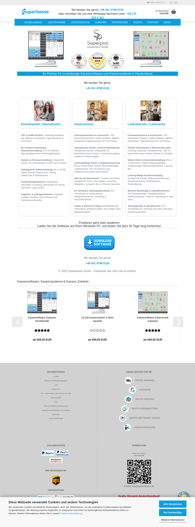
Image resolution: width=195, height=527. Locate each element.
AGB (56, 385)
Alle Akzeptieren (172, 504)
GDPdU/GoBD (56, 398)
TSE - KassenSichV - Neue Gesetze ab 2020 (56, 393)
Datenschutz (56, 389)
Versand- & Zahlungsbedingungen (55, 381)
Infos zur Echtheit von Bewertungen (56, 406)
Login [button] (174, 2)
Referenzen (120, 22)
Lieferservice (80, 22)
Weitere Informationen (172, 519)
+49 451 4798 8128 (111, 9)
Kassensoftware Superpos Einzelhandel (42, 319)
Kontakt (56, 376)
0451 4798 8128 (156, 2)
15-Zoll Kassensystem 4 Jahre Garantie (97, 319)
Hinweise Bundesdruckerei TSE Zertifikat (56, 410)
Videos (137, 22)
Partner (153, 22)
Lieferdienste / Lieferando (146, 124)
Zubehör (100, 22)
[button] (17, 322)
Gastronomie (57, 22)
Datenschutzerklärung (71, 513)
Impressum (56, 414)
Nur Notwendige (172, 512)
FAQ (55, 402)
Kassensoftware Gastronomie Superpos (152, 319)
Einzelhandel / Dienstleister (41, 124)
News (167, 22)
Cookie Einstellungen (56, 418)
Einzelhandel (33, 22)
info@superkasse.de (143, 486)
